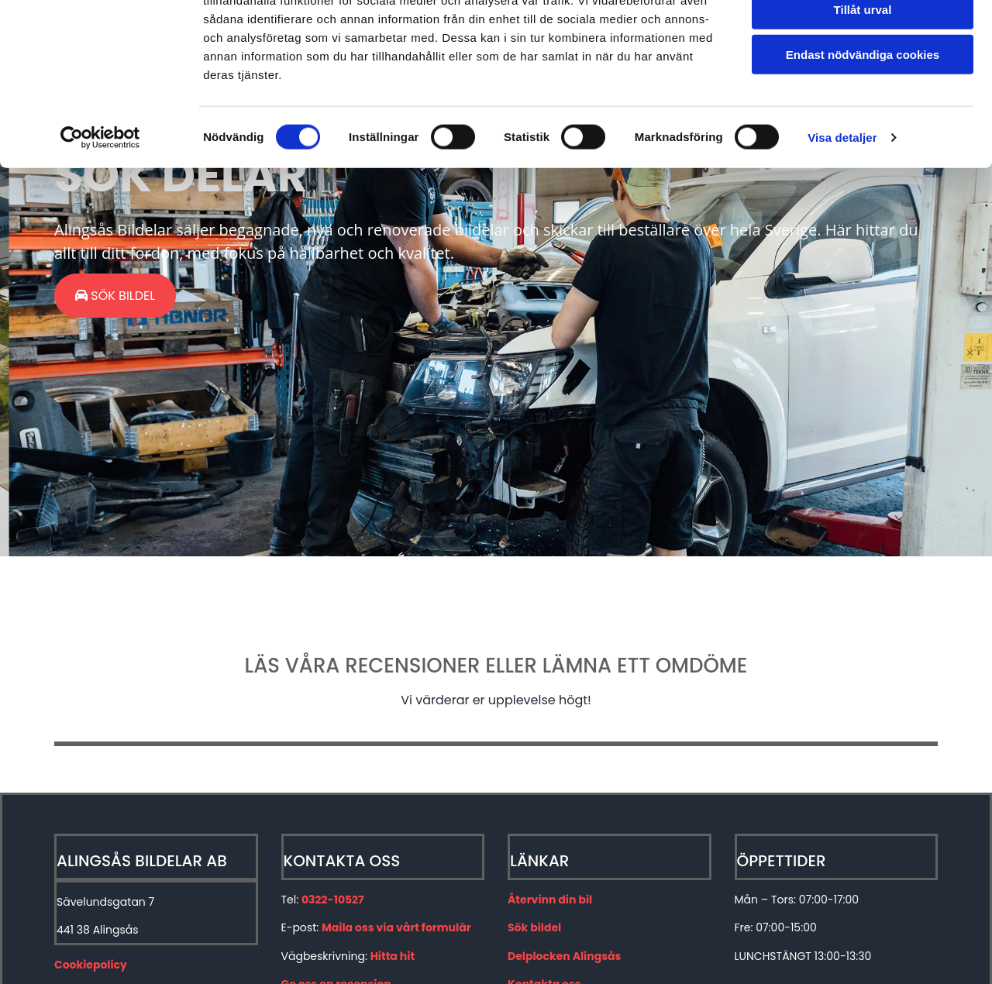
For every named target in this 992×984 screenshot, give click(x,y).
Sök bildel (534, 927)
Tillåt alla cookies (863, 38)
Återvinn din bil (550, 899)
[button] (115, 296)
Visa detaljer (842, 211)
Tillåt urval (863, 84)
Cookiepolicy (90, 964)
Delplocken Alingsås (564, 956)
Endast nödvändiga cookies (862, 129)
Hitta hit (392, 956)
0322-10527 (332, 899)
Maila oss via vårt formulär (396, 927)
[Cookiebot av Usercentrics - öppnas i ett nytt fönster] (100, 212)
